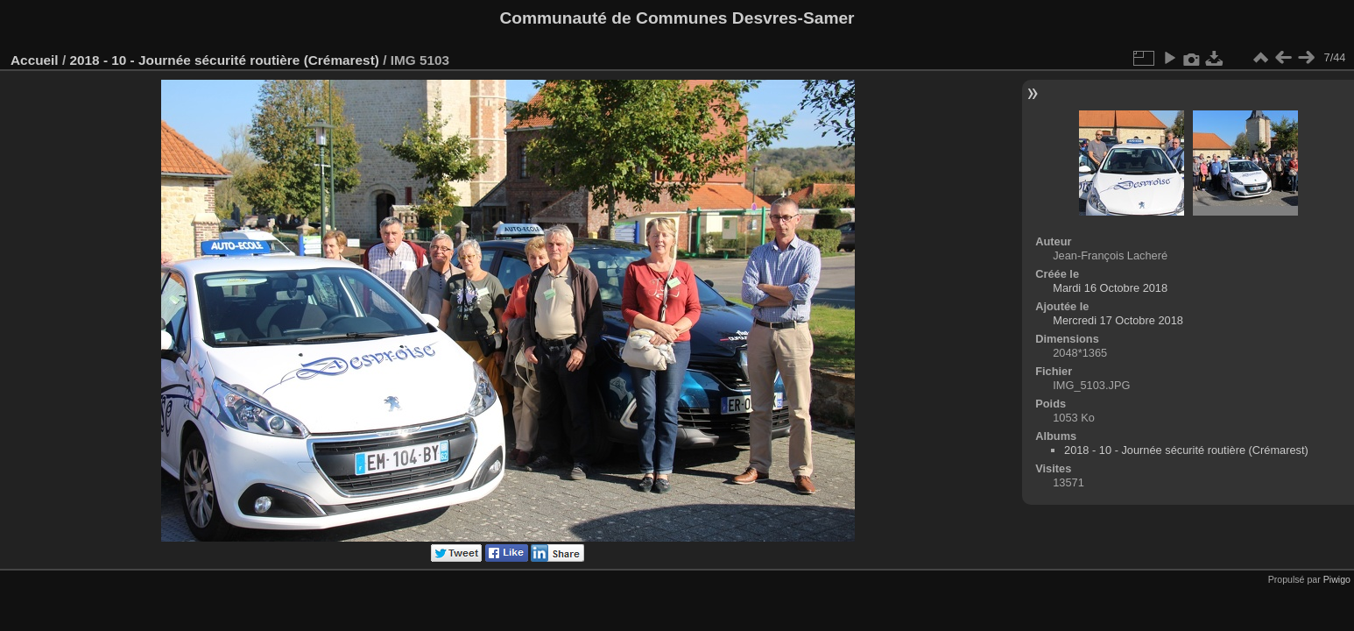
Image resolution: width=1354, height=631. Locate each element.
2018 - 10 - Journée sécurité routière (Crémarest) (223, 60)
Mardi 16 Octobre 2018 (1110, 287)
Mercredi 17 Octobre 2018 (1118, 320)
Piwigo (1336, 579)
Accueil (35, 60)
